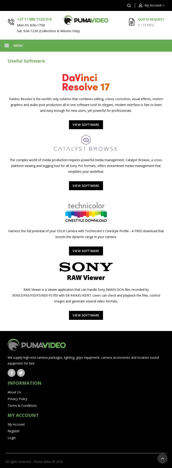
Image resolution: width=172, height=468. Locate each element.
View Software (86, 124)
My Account (16, 424)
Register (13, 431)
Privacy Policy (17, 399)
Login (12, 438)
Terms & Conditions (22, 405)
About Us (14, 392)
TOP (162, 458)
